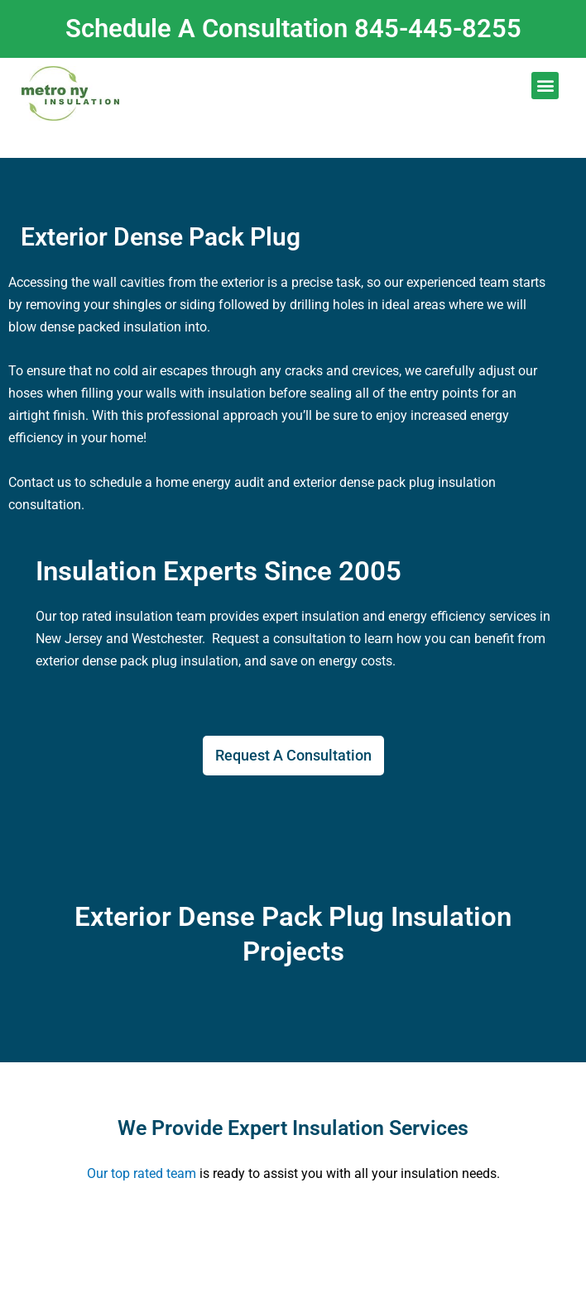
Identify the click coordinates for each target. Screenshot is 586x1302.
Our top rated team (141, 1173)
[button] (545, 85)
